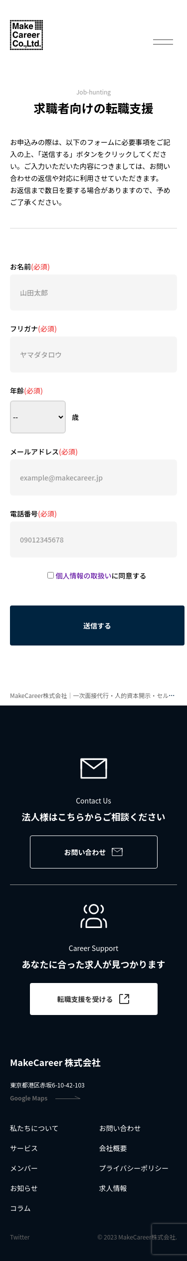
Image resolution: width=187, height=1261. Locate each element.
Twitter (19, 1237)
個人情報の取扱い (84, 575)
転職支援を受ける (93, 999)
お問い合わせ (93, 852)
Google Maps (45, 1098)
